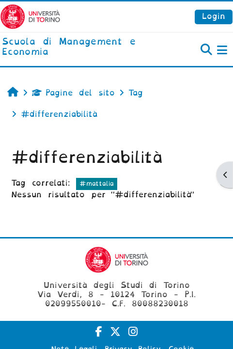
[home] (78, 47)
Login (213, 16)
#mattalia (96, 183)
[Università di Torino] (30, 16)
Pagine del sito (73, 92)
